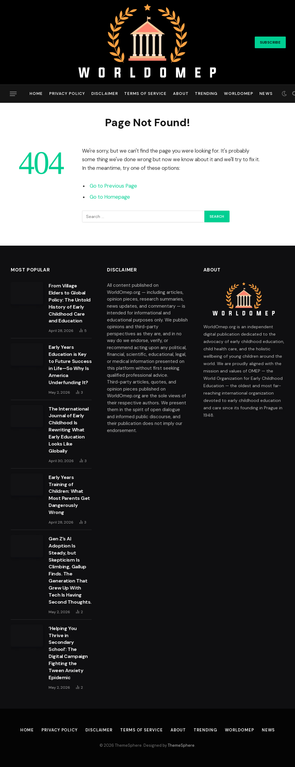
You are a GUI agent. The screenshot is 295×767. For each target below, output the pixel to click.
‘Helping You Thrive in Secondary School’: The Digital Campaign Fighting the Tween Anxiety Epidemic (68, 653)
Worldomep (238, 93)
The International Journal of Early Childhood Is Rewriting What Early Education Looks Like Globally (68, 430)
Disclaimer (104, 93)
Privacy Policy (67, 93)
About (181, 93)
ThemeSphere (181, 745)
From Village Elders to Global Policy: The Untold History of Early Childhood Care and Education (69, 303)
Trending (206, 93)
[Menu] (13, 93)
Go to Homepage (110, 197)
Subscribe (270, 42)
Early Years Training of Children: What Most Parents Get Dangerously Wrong (69, 495)
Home (36, 93)
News (265, 93)
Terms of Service (145, 93)
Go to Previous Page (113, 186)
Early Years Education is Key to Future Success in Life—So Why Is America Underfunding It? (70, 364)
